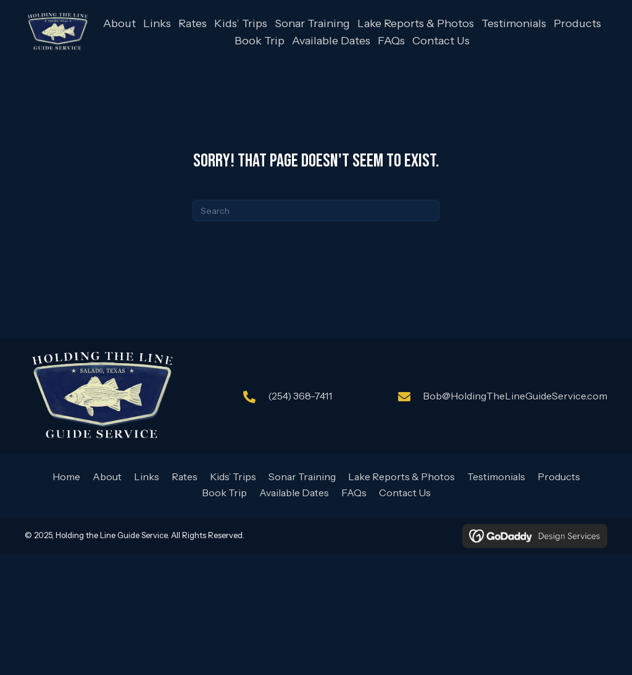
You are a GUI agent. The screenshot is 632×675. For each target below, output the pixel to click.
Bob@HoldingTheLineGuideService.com (515, 396)
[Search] (316, 210)
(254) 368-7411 (300, 396)
